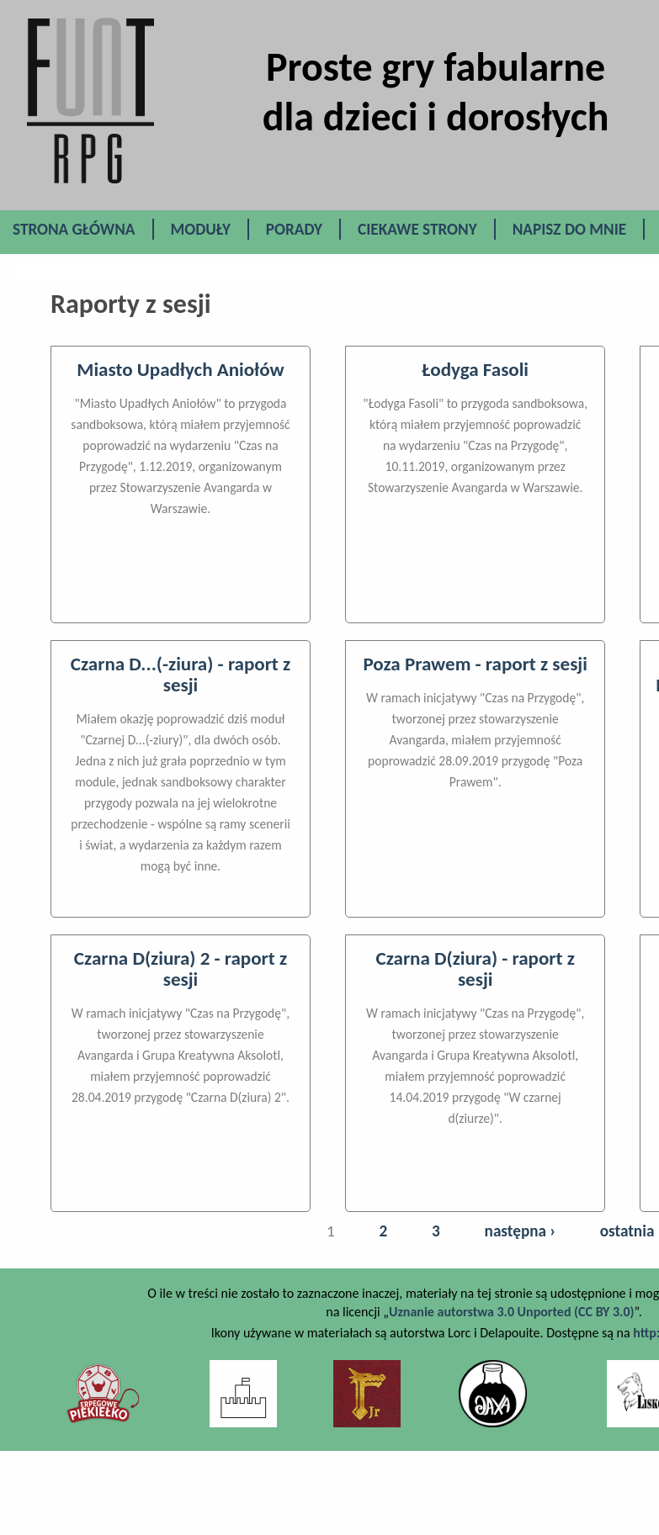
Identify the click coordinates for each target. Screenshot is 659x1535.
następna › (520, 1231)
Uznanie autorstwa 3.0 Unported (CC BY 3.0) (511, 1312)
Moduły (201, 229)
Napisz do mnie (569, 229)
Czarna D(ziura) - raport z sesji (474, 968)
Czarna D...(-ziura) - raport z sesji (180, 674)
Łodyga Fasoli (475, 369)
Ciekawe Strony (417, 229)
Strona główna (74, 229)
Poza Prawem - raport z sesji (475, 663)
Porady (294, 229)
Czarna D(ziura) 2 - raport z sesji (180, 968)
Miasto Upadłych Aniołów (180, 369)
